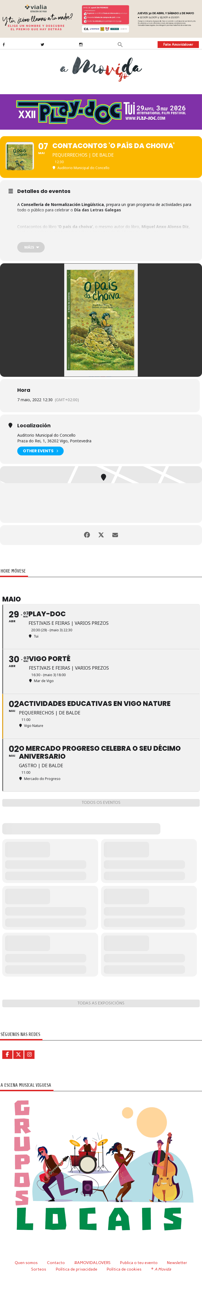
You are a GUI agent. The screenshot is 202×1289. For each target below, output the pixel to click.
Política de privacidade (76, 1269)
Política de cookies (124, 1269)
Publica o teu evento (139, 1262)
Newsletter (177, 1262)
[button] (120, 44)
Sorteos (38, 1269)
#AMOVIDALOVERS (92, 1262)
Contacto (56, 1262)
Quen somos (26, 1262)
